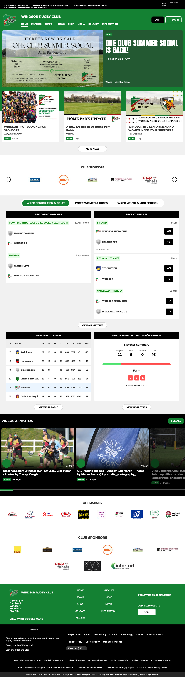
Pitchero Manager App (161, 660)
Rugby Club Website (119, 660)
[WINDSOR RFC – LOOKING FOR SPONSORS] (30, 107)
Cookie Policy (93, 642)
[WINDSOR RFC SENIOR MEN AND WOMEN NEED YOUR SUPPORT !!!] (154, 107)
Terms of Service (154, 634)
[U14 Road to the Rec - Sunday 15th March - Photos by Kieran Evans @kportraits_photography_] (112, 448)
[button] (24, 24)
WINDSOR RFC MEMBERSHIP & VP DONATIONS (25, 7)
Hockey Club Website (97, 660)
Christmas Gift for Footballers (89, 667)
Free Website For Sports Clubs (27, 660)
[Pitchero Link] (176, 6)
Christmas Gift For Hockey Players (152, 667)
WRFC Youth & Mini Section (138, 203)
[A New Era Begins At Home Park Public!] (92, 107)
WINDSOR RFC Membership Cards (90, 5)
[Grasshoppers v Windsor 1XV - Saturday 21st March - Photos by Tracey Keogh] (37, 448)
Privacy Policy (75, 642)
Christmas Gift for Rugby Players (120, 667)
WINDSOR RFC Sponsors (15, 5)
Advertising (100, 634)
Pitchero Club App (140, 660)
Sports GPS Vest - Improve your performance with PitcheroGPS (45, 667)
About (87, 634)
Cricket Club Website (76, 660)
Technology (127, 634)
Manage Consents (112, 642)
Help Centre (74, 634)
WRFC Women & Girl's (91, 203)
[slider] (6, 490)
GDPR (139, 634)
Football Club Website (53, 660)
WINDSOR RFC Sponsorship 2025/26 (50, 5)
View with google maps (26, 619)
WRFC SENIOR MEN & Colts (45, 203)
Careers (113, 634)
